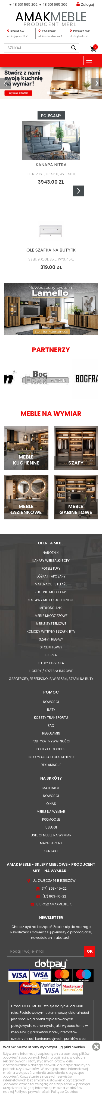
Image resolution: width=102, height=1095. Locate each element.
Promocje (51, 819)
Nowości (51, 701)
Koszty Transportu (51, 717)
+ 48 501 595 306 (53, 4)
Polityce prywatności (32, 1091)
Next (78, 191)
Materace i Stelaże (51, 584)
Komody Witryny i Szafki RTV (51, 631)
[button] (5, 83)
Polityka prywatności (51, 741)
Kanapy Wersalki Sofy (51, 560)
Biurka (51, 655)
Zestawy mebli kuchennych (51, 600)
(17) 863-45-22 (54, 888)
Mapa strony (51, 843)
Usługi (51, 827)
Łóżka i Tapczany (51, 576)
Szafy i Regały (51, 639)
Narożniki (51, 552)
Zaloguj (85, 4)
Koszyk (95, 47)
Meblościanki (51, 607)
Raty (51, 709)
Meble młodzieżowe (51, 615)
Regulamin (51, 733)
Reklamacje (51, 765)
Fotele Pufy (51, 568)
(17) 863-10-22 (54, 896)
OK (90, 951)
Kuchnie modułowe (51, 592)
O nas (51, 803)
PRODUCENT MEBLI (51, 18)
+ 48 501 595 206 (23, 4)
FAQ (51, 725)
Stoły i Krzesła (51, 663)
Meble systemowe (51, 623)
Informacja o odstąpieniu (51, 757)
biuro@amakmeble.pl (54, 904)
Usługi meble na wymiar (51, 835)
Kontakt (51, 851)
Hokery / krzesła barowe (51, 671)
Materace (51, 788)
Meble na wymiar (51, 811)
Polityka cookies (51, 749)
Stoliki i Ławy (51, 647)
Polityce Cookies (64, 1091)
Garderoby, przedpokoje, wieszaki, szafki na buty (51, 678)
